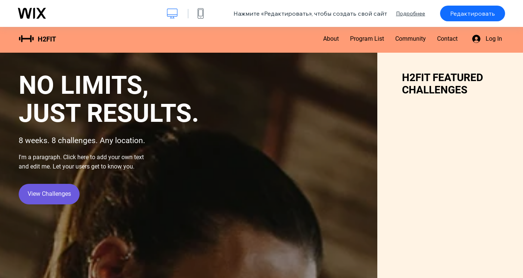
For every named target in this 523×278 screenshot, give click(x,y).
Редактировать (472, 13)
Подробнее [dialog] (410, 13)
